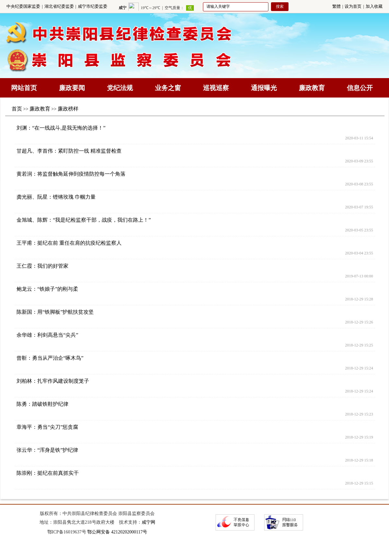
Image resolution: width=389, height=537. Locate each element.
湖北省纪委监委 (59, 6)
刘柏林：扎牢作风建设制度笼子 (53, 381)
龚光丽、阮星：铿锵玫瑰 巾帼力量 (56, 197)
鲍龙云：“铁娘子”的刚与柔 (47, 289)
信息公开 (360, 87)
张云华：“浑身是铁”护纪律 (47, 450)
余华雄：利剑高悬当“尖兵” (47, 335)
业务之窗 (168, 87)
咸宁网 (148, 522)
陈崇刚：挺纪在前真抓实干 (48, 473)
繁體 (336, 6)
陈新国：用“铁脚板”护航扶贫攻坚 (55, 312)
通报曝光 (264, 87)
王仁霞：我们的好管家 (42, 266)
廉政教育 (312, 87)
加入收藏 (374, 6)
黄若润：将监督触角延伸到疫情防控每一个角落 (71, 174)
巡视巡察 (216, 87)
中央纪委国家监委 (23, 6)
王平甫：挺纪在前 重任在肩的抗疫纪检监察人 (69, 243)
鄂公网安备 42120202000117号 (117, 532)
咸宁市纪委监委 (92, 6)
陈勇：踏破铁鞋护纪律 (42, 404)
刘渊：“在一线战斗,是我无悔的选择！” (61, 128)
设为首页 (353, 6)
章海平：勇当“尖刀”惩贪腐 (47, 427)
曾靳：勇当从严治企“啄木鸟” (50, 358)
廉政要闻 (72, 87)
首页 (17, 108)
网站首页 (24, 87)
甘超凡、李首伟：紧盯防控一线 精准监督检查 (69, 151)
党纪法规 (120, 87)
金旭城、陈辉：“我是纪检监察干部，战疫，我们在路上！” (84, 220)
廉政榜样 (68, 108)
